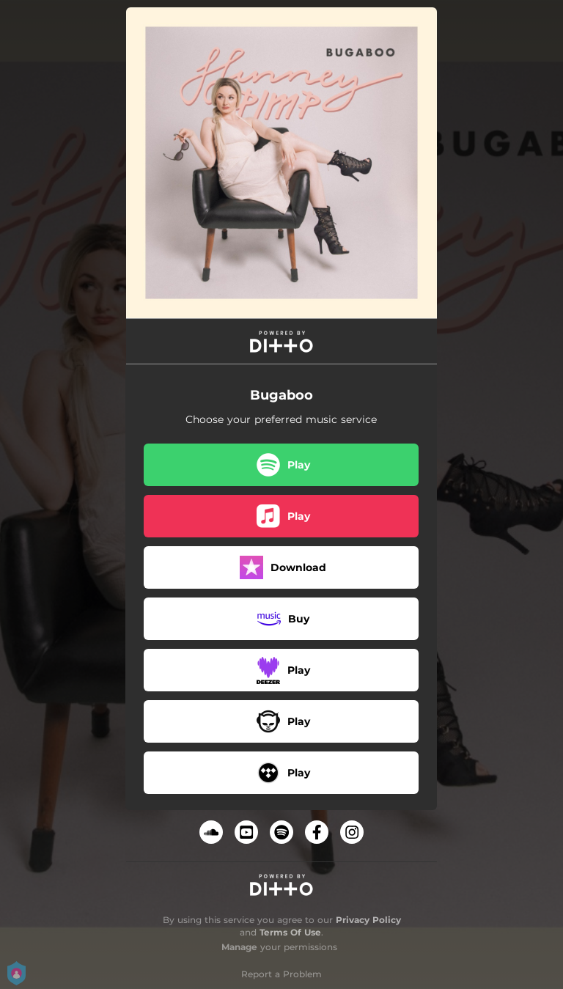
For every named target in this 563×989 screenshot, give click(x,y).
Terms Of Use (290, 932)
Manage (239, 946)
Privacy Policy (368, 919)
